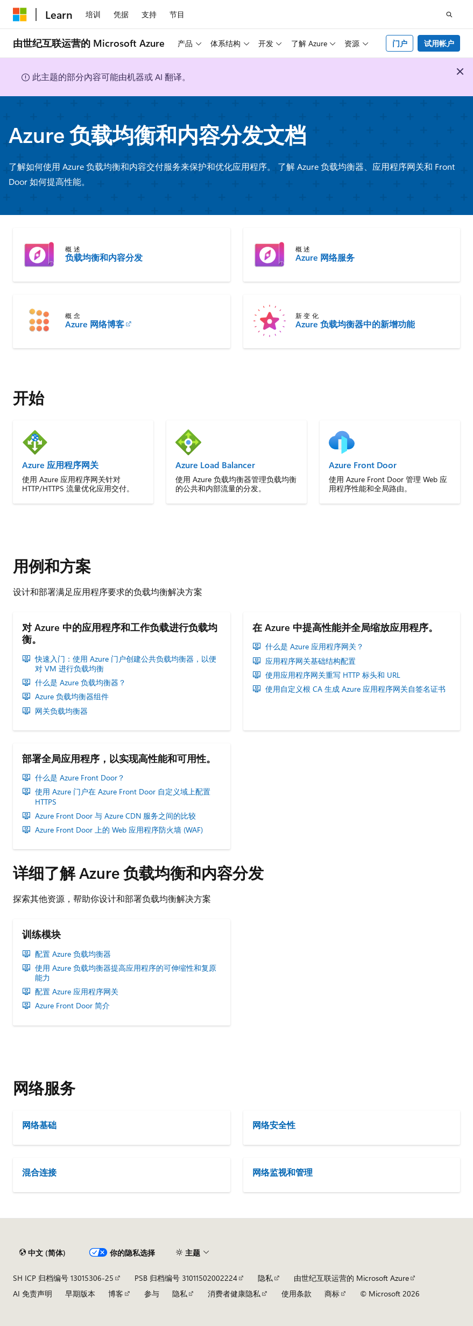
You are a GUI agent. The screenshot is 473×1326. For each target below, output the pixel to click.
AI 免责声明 (32, 1293)
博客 (115, 1293)
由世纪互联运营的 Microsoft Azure (351, 1278)
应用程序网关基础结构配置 (310, 661)
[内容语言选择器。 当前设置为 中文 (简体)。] (42, 1253)
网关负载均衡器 (61, 711)
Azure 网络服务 (325, 257)
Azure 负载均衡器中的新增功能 (355, 324)
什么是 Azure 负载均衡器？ (80, 682)
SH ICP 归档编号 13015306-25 (63, 1278)
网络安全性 (273, 1124)
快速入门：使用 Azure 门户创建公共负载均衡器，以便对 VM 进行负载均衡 (125, 663)
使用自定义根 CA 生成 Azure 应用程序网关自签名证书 (355, 689)
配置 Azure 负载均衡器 (73, 954)
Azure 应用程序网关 (60, 465)
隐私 (265, 1278)
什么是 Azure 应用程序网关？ (314, 646)
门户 (399, 43)
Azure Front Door (363, 465)
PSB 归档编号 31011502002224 (186, 1278)
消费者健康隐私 (234, 1293)
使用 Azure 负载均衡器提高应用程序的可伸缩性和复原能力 (125, 973)
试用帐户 (439, 43)
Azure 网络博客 (94, 324)
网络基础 (39, 1124)
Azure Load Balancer (215, 465)
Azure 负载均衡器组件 (72, 696)
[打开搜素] (449, 14)
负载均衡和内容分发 (104, 257)
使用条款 (296, 1293)
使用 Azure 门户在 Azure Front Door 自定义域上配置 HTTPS (122, 796)
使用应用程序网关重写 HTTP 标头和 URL (332, 675)
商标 (332, 1293)
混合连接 (39, 1172)
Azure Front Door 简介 (72, 1005)
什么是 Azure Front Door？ (80, 778)
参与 (151, 1293)
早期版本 (80, 1293)
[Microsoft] (20, 14)
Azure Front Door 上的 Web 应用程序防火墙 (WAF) (119, 830)
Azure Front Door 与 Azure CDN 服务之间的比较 (115, 816)
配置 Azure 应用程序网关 (76, 992)
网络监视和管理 (282, 1172)
